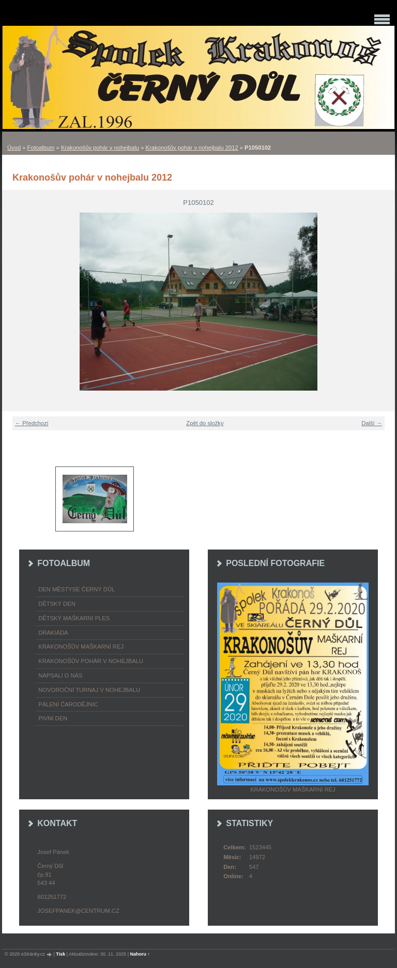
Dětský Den (56, 604)
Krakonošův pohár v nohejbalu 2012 (191, 147)
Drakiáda (53, 633)
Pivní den (52, 718)
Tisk (60, 954)
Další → (371, 423)
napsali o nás (60, 675)
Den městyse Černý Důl (76, 589)
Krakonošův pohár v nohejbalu (100, 147)
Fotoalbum (41, 147)
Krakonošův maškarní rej (81, 646)
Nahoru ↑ (140, 954)
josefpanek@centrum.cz (78, 911)
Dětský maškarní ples (74, 618)
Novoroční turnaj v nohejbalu (89, 690)
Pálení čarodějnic (68, 704)
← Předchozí (32, 423)
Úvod (14, 147)
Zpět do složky (204, 423)
